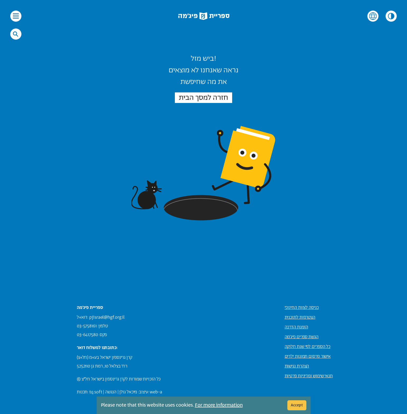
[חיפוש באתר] (15, 34)
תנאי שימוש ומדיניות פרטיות (309, 376)
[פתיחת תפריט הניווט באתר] (16, 16)
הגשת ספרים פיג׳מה (302, 337)
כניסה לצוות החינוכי (302, 307)
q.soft (96, 392)
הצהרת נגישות (297, 366)
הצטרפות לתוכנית (300, 317)
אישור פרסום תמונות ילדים (308, 356)
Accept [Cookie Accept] (297, 405)
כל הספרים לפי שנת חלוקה (308, 347)
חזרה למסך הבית (203, 97)
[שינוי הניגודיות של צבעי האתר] (391, 16)
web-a (156, 392)
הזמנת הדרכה (296, 327)
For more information (219, 405)
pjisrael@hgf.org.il (107, 317)
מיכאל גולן (128, 392)
